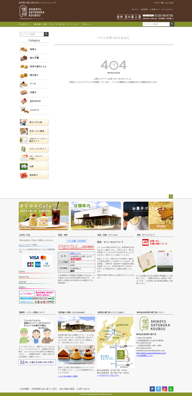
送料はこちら (75, 253)
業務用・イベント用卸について (31, 312)
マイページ (72, 24)
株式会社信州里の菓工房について (150, 312)
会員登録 (145, 9)
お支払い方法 (24, 235)
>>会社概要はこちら (144, 356)
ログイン (136, 9)
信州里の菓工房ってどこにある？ (111, 312)
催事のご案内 (40, 24)
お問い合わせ (83, 389)
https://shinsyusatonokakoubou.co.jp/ (151, 353)
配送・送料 (62, 235)
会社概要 (25, 389)
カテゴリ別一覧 (57, 24)
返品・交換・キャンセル (107, 235)
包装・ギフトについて (146, 235)
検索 (172, 24)
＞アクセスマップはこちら (108, 375)
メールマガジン (167, 9)
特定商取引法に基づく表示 (44, 389)
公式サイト (24, 24)
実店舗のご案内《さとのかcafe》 (71, 312)
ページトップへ (171, 196)
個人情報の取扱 (67, 389)
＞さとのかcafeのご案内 (67, 376)
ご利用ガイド (155, 9)
